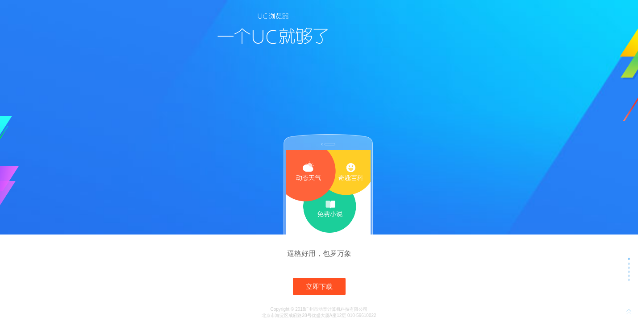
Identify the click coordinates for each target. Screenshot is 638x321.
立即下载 (319, 286)
